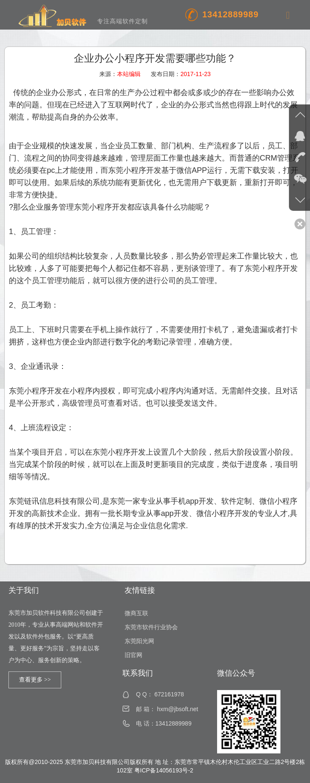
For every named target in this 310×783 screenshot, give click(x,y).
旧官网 (133, 655)
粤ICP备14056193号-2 (163, 770)
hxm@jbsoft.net (177, 709)
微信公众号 (236, 673)
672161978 (169, 694)
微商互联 (136, 613)
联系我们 (137, 673)
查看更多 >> (35, 680)
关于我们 (23, 590)
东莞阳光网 (139, 641)
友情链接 (140, 590)
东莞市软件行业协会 (151, 627)
